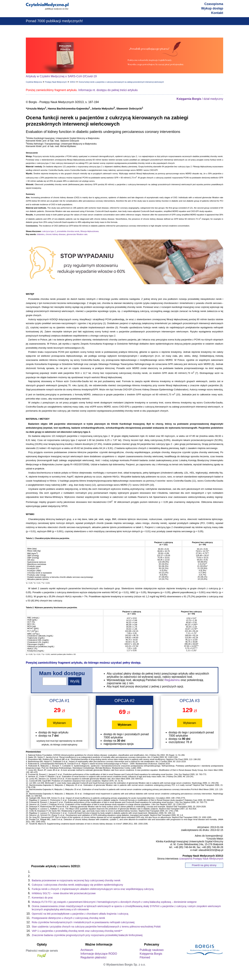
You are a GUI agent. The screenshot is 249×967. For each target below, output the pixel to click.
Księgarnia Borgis (151, 953)
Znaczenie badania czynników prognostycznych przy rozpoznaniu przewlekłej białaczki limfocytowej (87, 935)
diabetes (40, 234)
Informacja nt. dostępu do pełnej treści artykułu (108, 90)
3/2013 (73, 82)
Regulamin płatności (93, 957)
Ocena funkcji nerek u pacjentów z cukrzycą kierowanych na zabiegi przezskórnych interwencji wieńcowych (121, 82)
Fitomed (145, 957)
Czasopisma (213, 4)
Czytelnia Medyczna (34, 82)
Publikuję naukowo (151, 949)
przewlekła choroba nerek (68, 231)
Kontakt (217, 13)
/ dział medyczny (200, 98)
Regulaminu (172, 680)
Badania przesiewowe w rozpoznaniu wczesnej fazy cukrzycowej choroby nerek (76, 880)
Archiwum (87, 949)
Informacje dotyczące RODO (99, 953)
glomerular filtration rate (77, 234)
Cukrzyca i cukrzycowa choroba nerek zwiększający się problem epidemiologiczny (77, 884)
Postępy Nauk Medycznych (56, 82)
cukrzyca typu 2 (49, 231)
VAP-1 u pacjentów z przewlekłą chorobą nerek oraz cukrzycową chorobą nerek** (77, 930)
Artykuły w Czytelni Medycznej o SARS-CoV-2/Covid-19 (61, 76)
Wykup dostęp (212, 8)
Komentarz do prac (42, 897)
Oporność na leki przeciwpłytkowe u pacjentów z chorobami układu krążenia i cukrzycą (80, 913)
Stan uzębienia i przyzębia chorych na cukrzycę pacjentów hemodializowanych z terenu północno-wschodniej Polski (96, 926)
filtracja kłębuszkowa (90, 231)
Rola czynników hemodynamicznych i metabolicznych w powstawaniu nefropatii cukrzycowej (83, 922)
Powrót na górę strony (204, 865)
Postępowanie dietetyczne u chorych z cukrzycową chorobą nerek (68, 918)
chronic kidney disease (55, 234)
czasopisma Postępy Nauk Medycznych (201, 858)
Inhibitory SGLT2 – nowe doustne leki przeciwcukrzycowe (64, 893)
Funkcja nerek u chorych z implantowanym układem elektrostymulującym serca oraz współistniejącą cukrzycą (93, 889)
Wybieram (59, 722)
